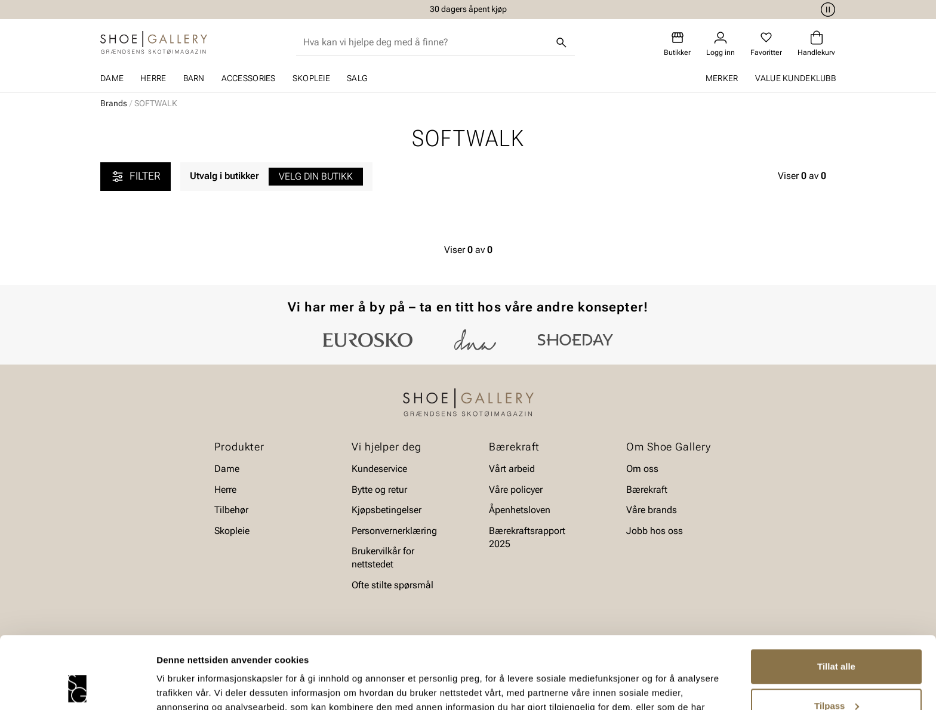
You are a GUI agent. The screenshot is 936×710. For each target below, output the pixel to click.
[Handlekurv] (816, 44)
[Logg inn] (720, 44)
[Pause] (826, 9)
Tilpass (836, 637)
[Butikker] (677, 44)
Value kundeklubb (795, 78)
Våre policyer (516, 489)
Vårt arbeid (512, 468)
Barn (194, 78)
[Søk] (562, 42)
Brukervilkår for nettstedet (383, 557)
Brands (113, 103)
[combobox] (426, 42)
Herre (153, 78)
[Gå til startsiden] (153, 42)
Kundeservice (379, 468)
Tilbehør (231, 509)
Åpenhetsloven (519, 509)
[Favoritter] (766, 44)
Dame (112, 78)
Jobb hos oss (654, 530)
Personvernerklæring (394, 530)
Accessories (248, 78)
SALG (357, 78)
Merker (722, 78)
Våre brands (651, 509)
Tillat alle (836, 599)
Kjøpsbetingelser (386, 509)
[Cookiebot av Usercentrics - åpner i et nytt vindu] (77, 687)
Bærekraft (646, 489)
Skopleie (311, 78)
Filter (135, 176)
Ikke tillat (836, 677)
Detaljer (173, 686)
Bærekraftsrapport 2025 (527, 537)
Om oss (642, 468)
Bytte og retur (379, 489)
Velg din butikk (316, 176)
